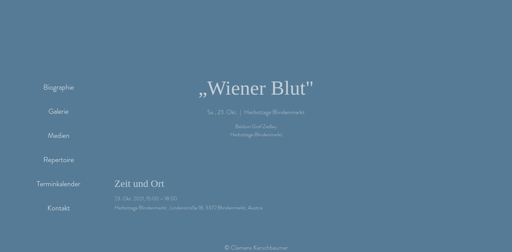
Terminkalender (58, 184)
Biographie (58, 87)
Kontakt (58, 208)
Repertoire (58, 159)
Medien (59, 135)
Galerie (58, 111)
